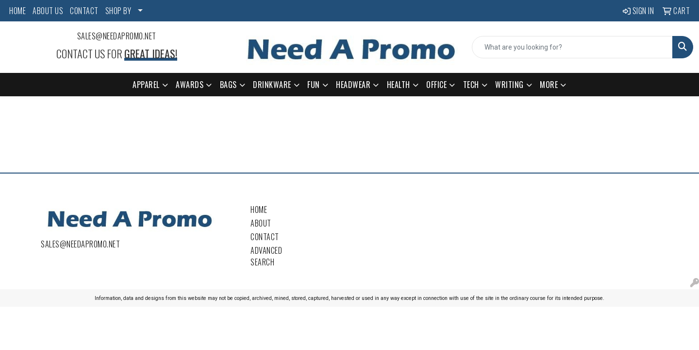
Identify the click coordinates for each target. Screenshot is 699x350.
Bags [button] (228, 84)
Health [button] (398, 84)
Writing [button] (509, 84)
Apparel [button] (146, 84)
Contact (264, 237)
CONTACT (84, 11)
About (260, 223)
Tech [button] (471, 84)
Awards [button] (189, 84)
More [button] (549, 84)
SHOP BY (118, 11)
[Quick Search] (572, 47)
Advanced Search (266, 256)
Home (258, 209)
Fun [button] (313, 84)
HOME (17, 11)
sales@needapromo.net (116, 36)
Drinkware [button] (272, 84)
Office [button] (436, 84)
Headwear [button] (353, 84)
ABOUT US (48, 11)
